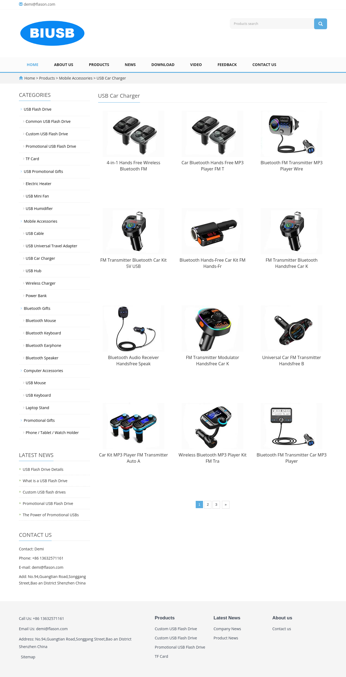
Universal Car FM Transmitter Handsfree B (291, 360)
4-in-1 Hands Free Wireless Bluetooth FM (133, 166)
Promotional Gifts (39, 420)
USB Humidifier (39, 208)
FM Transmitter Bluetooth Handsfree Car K (292, 263)
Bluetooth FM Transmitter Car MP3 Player (292, 458)
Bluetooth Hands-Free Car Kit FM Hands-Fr (212, 263)
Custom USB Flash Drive (47, 133)
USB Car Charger (111, 78)
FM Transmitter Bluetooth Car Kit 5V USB (133, 263)
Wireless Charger (41, 283)
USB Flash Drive (37, 109)
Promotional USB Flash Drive (51, 146)
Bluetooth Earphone (43, 345)
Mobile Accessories (76, 78)
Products (99, 64)
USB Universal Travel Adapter (51, 245)
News (130, 64)
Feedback (227, 64)
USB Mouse (36, 382)
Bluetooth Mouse (41, 320)
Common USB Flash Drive (48, 121)
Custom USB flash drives (44, 492)
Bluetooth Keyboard (43, 333)
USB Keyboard (38, 395)
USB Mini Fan (37, 196)
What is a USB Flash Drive (45, 480)
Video (196, 64)
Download (163, 64)
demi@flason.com (39, 4)
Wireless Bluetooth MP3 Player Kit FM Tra (212, 458)
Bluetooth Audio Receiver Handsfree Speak (133, 360)
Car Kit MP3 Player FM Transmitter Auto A (133, 458)
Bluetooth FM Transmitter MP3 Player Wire (291, 166)
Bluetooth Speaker (42, 357)
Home (32, 64)
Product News (226, 637)
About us (63, 64)
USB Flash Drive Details (43, 469)
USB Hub (33, 270)
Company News (227, 628)
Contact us (264, 64)
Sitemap (28, 656)
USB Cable (35, 233)
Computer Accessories (43, 370)
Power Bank (36, 295)
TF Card (32, 158)
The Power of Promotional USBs (51, 514)
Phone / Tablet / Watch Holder (52, 432)
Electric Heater (38, 183)
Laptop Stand (37, 407)
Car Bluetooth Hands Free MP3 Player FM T (212, 166)
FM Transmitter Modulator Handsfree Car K (212, 360)
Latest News (227, 617)
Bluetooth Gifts (37, 308)
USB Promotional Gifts (43, 171)
